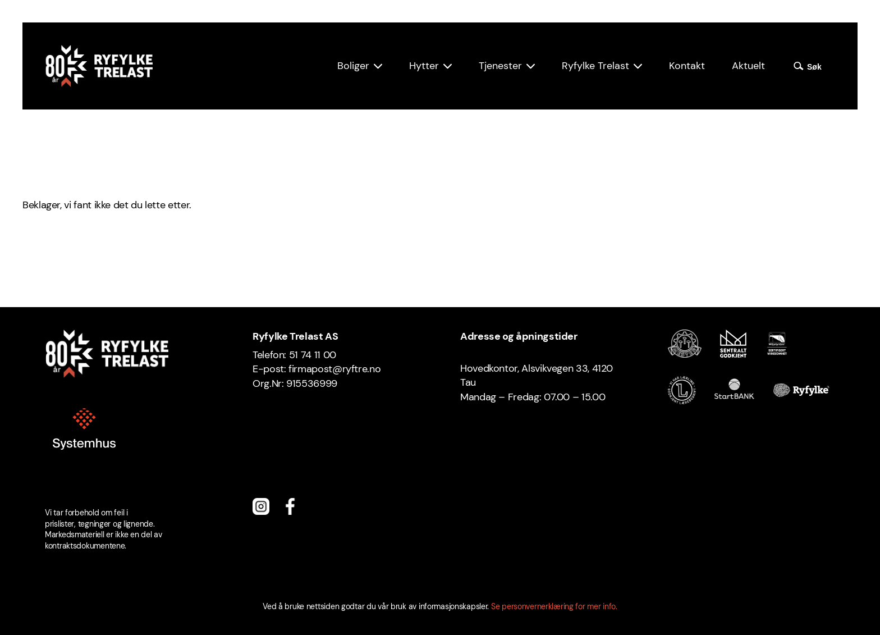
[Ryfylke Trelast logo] (99, 66)
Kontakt (687, 65)
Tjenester (500, 65)
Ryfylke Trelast (595, 65)
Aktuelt (748, 65)
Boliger (353, 65)
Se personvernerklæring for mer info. (554, 606)
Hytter (424, 65)
